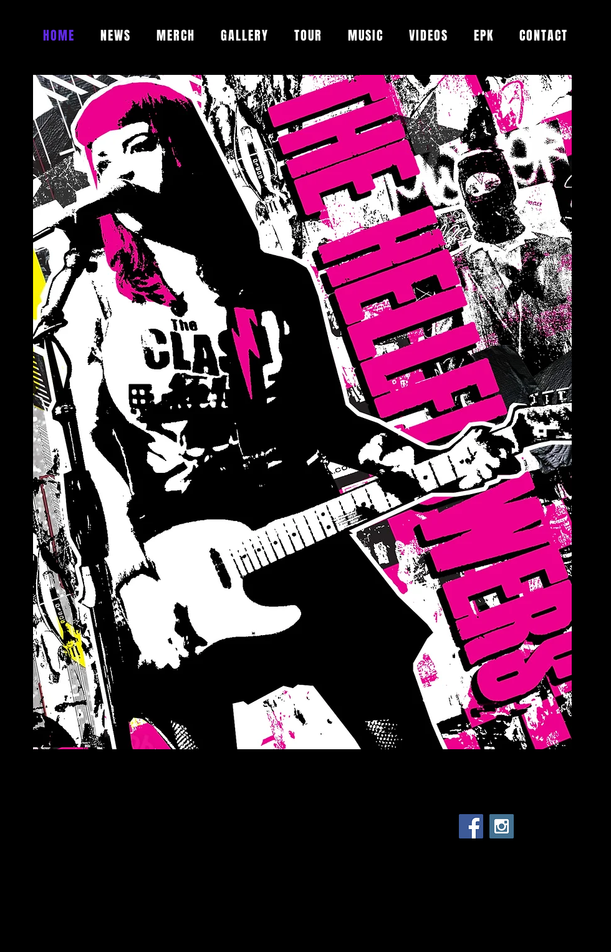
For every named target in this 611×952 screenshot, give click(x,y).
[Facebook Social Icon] (471, 826)
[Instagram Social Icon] (501, 826)
